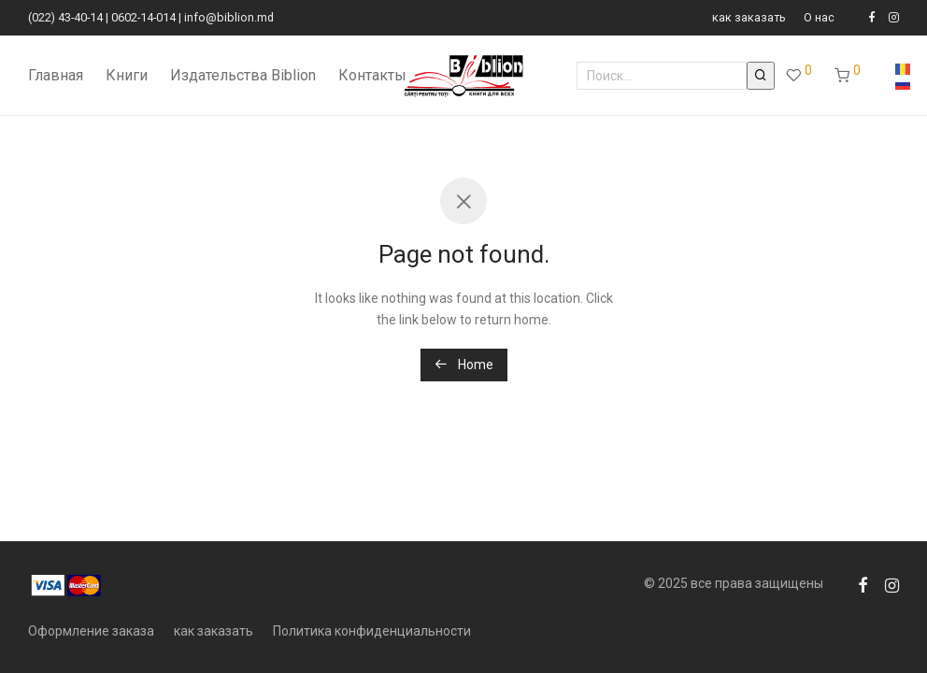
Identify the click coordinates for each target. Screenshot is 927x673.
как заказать (749, 18)
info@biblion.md (229, 17)
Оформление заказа (91, 630)
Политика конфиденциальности (372, 630)
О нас (819, 18)
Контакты (372, 75)
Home (464, 364)
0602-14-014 (143, 17)
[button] (761, 76)
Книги (127, 75)
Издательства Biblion (243, 75)
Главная (55, 75)
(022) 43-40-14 (65, 17)
